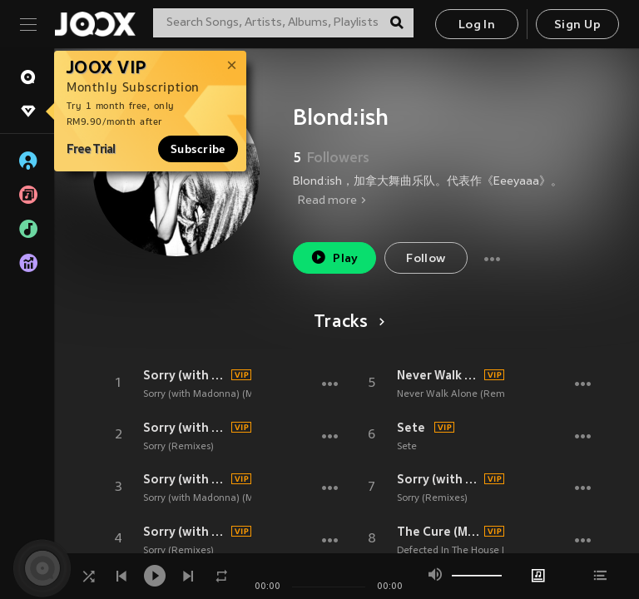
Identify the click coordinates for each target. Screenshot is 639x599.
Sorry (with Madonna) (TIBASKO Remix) (184, 427)
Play (334, 257)
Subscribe (198, 149)
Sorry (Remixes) (178, 447)
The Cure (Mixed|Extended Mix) (438, 531)
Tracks (346, 323)
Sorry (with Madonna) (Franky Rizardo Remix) (184, 531)
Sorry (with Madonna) (184, 375)
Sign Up (577, 25)
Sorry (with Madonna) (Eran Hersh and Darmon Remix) (438, 479)
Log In (476, 25)
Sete (411, 427)
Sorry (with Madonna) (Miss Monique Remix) (242, 394)
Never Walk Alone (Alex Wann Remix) (438, 375)
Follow (425, 259)
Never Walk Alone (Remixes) (461, 394)
